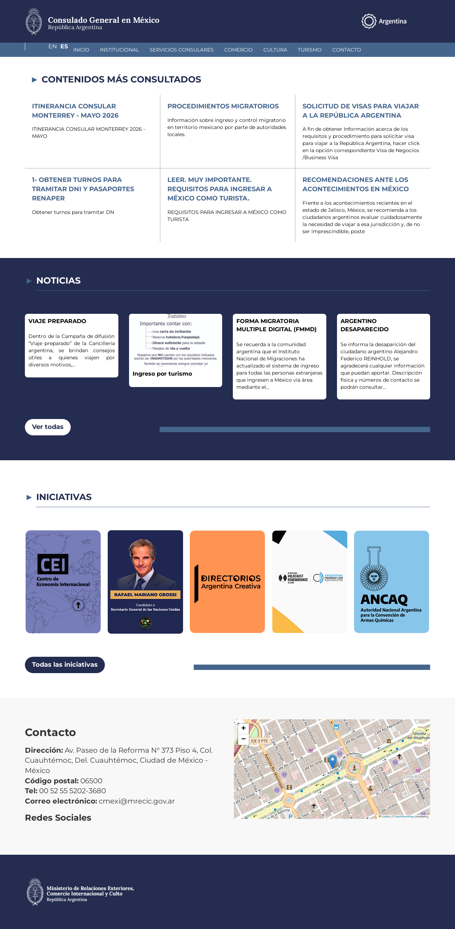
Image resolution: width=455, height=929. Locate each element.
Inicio (44, 50)
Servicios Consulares (144, 50)
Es (426, 20)
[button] (332, 762)
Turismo (272, 50)
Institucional (81, 50)
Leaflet (384, 816)
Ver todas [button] (48, 427)
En (412, 20)
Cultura (238, 50)
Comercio (201, 50)
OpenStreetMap (404, 816)
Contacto (309, 50)
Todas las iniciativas (65, 664)
